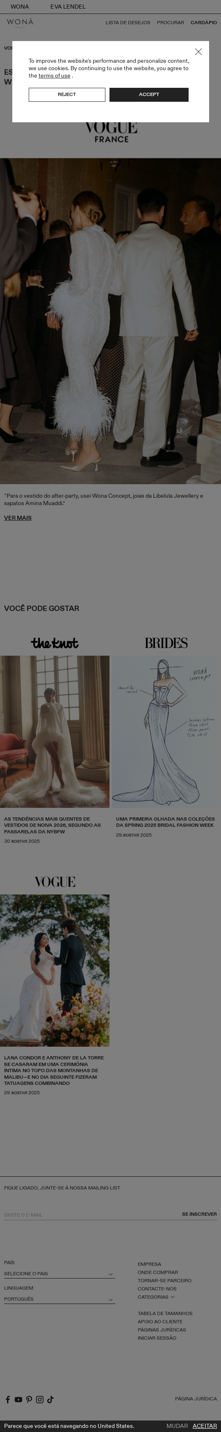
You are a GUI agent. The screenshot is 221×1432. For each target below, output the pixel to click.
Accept (149, 94)
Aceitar (205, 1426)
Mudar (177, 1426)
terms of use (55, 76)
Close (198, 51)
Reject (67, 94)
